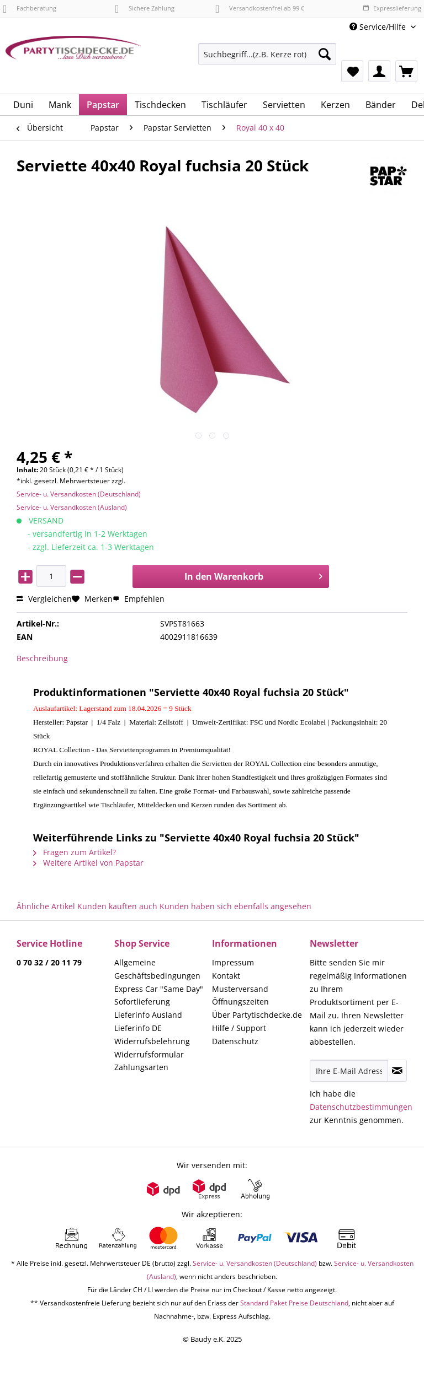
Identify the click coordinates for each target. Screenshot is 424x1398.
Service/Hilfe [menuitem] (378, 26)
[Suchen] (324, 54)
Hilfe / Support (239, 1028)
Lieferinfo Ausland (148, 1015)
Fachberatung (29, 8)
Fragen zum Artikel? (74, 852)
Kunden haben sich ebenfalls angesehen (235, 906)
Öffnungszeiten (240, 1001)
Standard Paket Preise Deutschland (294, 1303)
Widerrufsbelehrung (152, 1041)
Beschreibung (42, 658)
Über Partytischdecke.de (257, 1015)
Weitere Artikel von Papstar (88, 862)
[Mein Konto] (379, 71)
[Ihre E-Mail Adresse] (349, 1071)
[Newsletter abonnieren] (397, 1071)
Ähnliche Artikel (46, 906)
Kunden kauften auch (117, 906)
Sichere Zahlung (144, 8)
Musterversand (240, 989)
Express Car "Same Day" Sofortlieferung (158, 995)
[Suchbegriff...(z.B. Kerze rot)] (267, 54)
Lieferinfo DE (138, 1028)
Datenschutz (235, 1041)
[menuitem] (267, 59)
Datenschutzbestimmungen (361, 1107)
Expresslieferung (392, 8)
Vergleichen (44, 598)
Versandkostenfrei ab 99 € (259, 8)
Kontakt (226, 975)
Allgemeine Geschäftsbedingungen (157, 969)
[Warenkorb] (406, 71)
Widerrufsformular (149, 1054)
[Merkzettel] (352, 71)
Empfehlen (139, 598)
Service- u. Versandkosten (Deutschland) (79, 494)
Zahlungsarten (141, 1067)
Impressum (233, 962)
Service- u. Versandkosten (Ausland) (72, 507)
